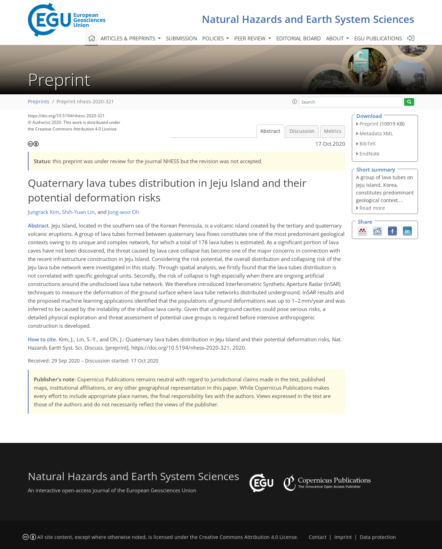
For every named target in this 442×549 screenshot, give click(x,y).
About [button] (335, 38)
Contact (317, 537)
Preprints (38, 101)
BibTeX (368, 143)
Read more (372, 208)
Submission (181, 38)
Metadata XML (376, 133)
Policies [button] (213, 38)
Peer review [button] (250, 38)
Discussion (302, 131)
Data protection (378, 537)
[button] (294, 101)
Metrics (332, 131)
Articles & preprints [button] (129, 38)
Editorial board (298, 38)
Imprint (343, 537)
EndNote (370, 153)
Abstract (270, 131)
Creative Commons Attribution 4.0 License (248, 537)
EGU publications (378, 38)
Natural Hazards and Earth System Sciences (308, 19)
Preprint (369, 123)
